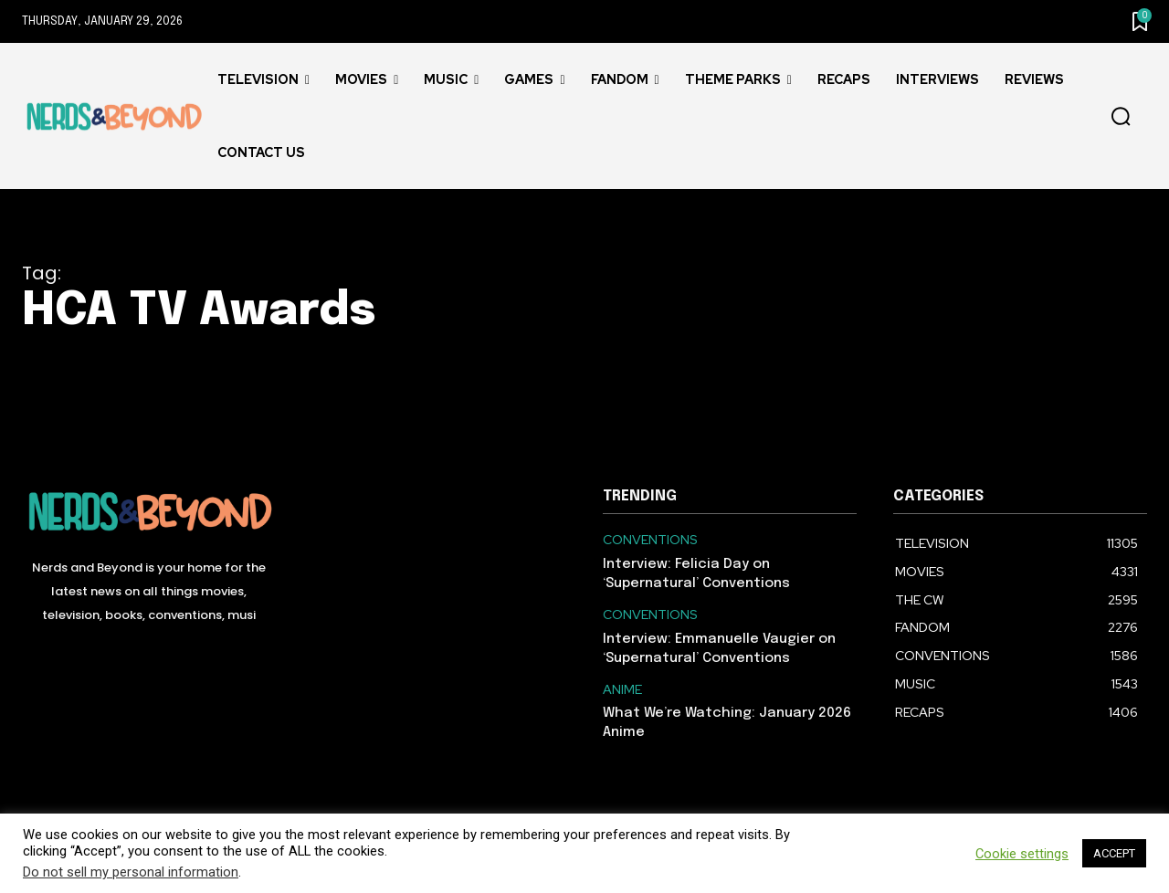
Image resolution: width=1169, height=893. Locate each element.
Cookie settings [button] (1022, 854)
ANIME (622, 690)
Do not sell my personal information (130, 872)
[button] (1120, 116)
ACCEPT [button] (1114, 853)
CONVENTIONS (650, 540)
